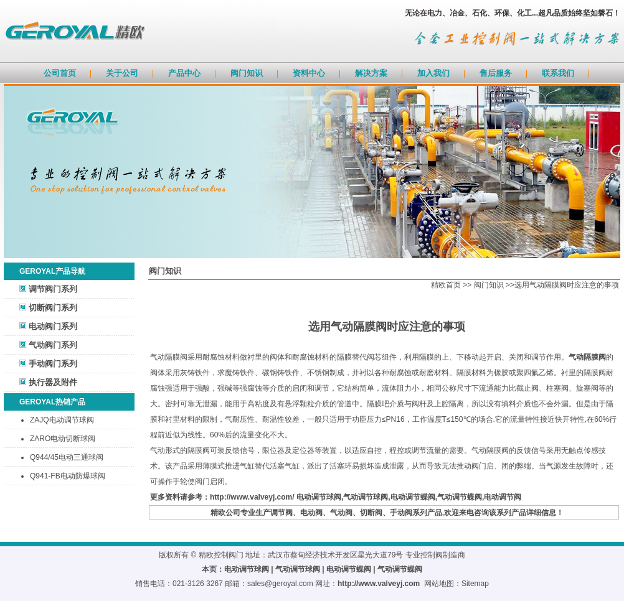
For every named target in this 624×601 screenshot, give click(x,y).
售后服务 (496, 73)
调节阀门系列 (53, 289)
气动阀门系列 (53, 345)
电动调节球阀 (318, 497)
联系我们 (558, 73)
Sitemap (475, 583)
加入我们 (433, 73)
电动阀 (311, 512)
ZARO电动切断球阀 (62, 438)
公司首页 (60, 73)
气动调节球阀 (365, 497)
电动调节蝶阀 (412, 497)
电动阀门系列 (53, 326)
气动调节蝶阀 (459, 497)
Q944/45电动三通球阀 (66, 457)
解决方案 (371, 73)
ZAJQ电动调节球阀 (62, 420)
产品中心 (184, 73)
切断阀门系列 (53, 307)
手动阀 (401, 512)
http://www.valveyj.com (379, 583)
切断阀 (371, 512)
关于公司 (122, 73)
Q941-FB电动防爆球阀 (67, 476)
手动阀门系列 (53, 363)
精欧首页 (446, 285)
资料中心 (309, 73)
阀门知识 (246, 73)
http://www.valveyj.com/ (252, 497)
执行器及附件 (53, 382)
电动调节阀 (502, 497)
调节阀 (281, 512)
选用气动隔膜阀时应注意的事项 (566, 285)
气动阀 (341, 512)
